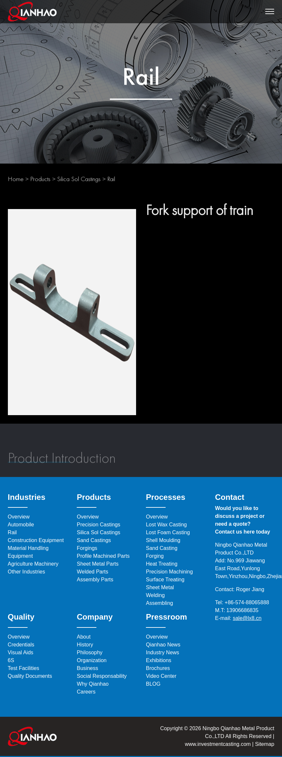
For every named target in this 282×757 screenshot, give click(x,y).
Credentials (21, 644)
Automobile (21, 524)
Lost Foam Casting (168, 532)
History (85, 644)
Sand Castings (94, 540)
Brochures (158, 668)
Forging (155, 556)
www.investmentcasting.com (218, 744)
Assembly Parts (95, 579)
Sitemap (263, 744)
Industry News (162, 652)
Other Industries (26, 571)
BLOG (153, 684)
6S (11, 660)
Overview (19, 516)
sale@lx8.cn (247, 618)
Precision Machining (169, 571)
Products (40, 181)
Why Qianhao (93, 684)
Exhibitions (158, 660)
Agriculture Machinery (33, 564)
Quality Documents (30, 676)
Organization (92, 660)
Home (16, 181)
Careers (86, 692)
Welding (155, 595)
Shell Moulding (163, 540)
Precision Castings (98, 524)
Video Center (161, 676)
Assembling (159, 603)
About (84, 637)
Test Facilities (23, 668)
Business (87, 668)
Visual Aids (20, 652)
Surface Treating (165, 579)
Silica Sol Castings (79, 181)
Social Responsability (102, 676)
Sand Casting (161, 548)
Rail (111, 181)
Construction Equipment (36, 540)
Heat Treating (161, 564)
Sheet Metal (160, 587)
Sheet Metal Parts (97, 564)
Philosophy (89, 652)
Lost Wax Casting (166, 524)
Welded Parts (92, 571)
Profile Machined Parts (103, 556)
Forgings (87, 548)
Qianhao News (163, 644)
